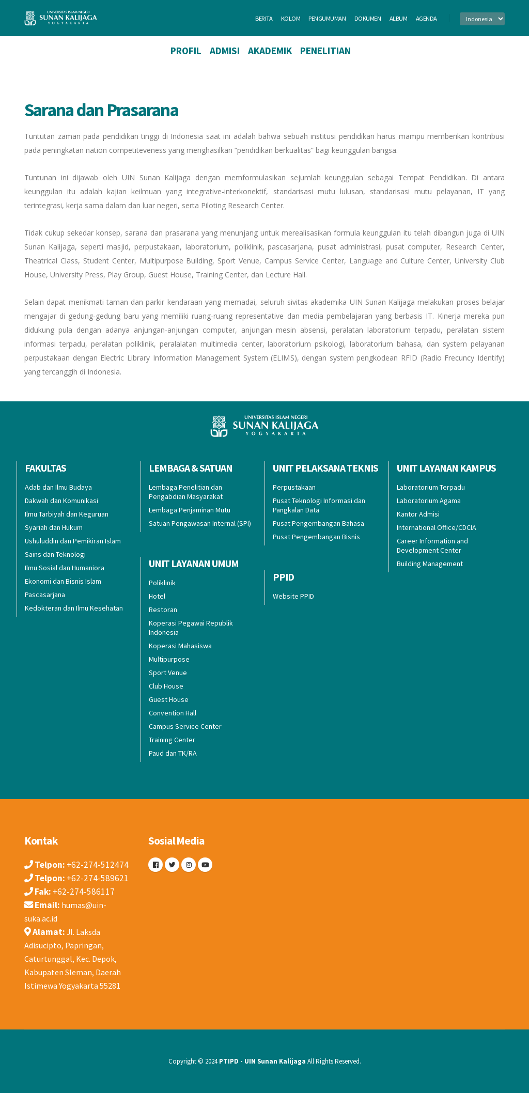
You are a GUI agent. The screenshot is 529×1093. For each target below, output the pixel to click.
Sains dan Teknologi (55, 554)
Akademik (270, 50)
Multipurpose (169, 659)
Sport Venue (168, 672)
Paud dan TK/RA (173, 753)
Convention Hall (172, 712)
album (399, 18)
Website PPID (293, 596)
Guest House (169, 699)
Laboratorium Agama (429, 500)
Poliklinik (162, 582)
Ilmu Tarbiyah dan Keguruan (66, 514)
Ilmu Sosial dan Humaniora (64, 567)
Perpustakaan (294, 487)
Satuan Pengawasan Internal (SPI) (200, 523)
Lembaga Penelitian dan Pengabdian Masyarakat (186, 491)
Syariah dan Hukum (54, 527)
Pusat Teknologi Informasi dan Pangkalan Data (319, 505)
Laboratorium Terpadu (431, 487)
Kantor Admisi (418, 514)
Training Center (172, 739)
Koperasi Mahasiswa (180, 645)
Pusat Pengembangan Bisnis (316, 536)
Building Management (430, 563)
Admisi (225, 50)
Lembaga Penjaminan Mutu (189, 509)
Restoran (163, 609)
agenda (426, 18)
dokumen (367, 18)
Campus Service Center (185, 726)
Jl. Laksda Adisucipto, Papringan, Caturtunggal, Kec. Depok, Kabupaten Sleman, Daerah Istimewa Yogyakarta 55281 (75, 958)
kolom (291, 18)
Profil (185, 50)
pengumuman (327, 18)
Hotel (157, 596)
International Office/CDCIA (436, 527)
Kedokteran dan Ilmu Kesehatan (74, 608)
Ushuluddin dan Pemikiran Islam (73, 540)
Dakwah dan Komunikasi (61, 500)
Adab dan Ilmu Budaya (58, 487)
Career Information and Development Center (432, 545)
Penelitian (325, 50)
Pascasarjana (45, 594)
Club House (166, 686)
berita (263, 18)
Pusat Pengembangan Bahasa (318, 523)
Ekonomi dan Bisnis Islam (63, 581)
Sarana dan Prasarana (101, 109)
